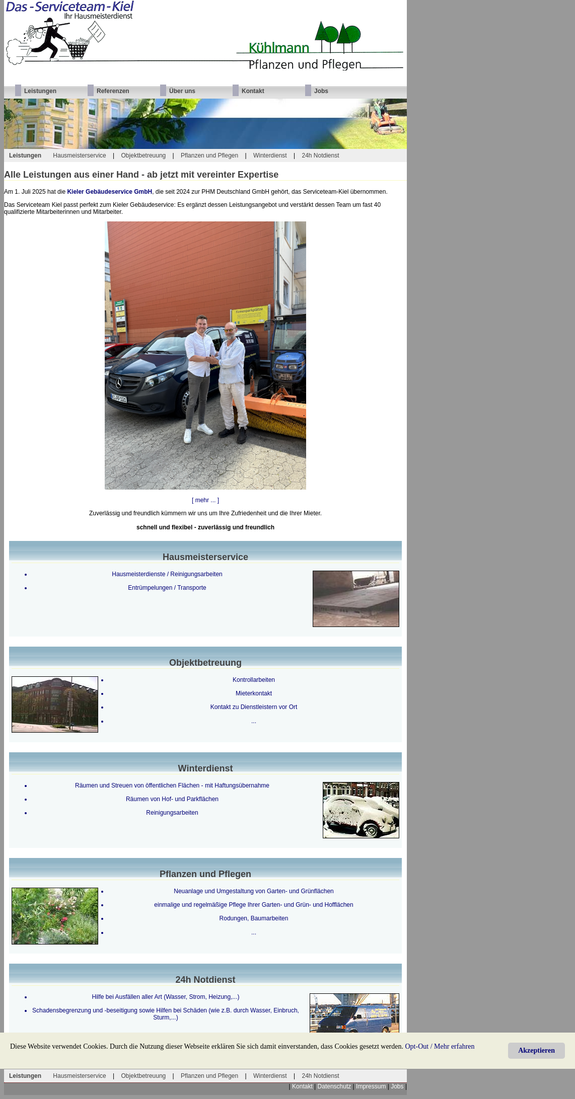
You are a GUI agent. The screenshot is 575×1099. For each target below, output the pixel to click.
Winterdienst (270, 155)
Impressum (371, 1086)
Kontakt (302, 1086)
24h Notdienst (320, 155)
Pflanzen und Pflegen (209, 155)
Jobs (397, 1086)
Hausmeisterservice (79, 155)
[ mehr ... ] (205, 500)
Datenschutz (334, 1086)
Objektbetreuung (143, 155)
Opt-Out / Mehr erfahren (440, 1046)
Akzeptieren (536, 1050)
